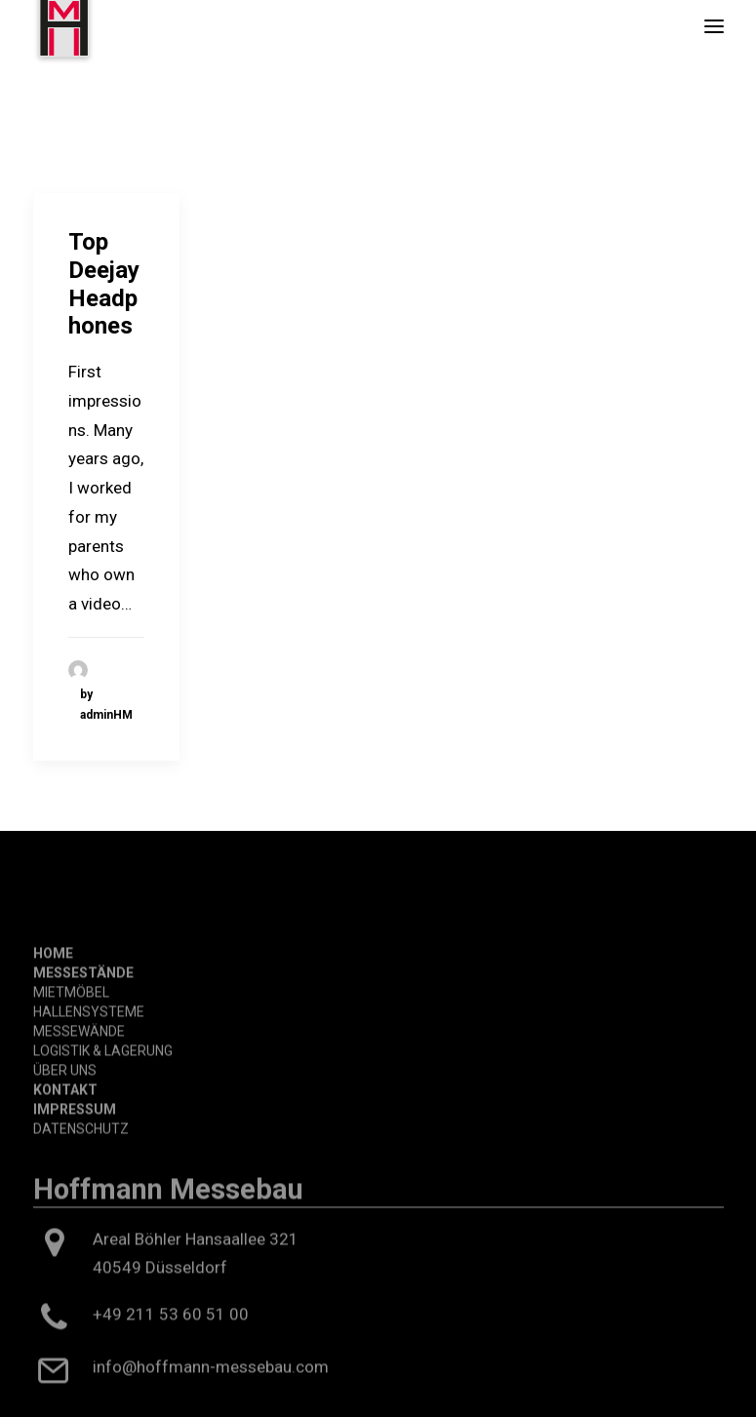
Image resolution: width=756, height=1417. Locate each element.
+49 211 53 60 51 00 (171, 1369)
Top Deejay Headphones (103, 283)
